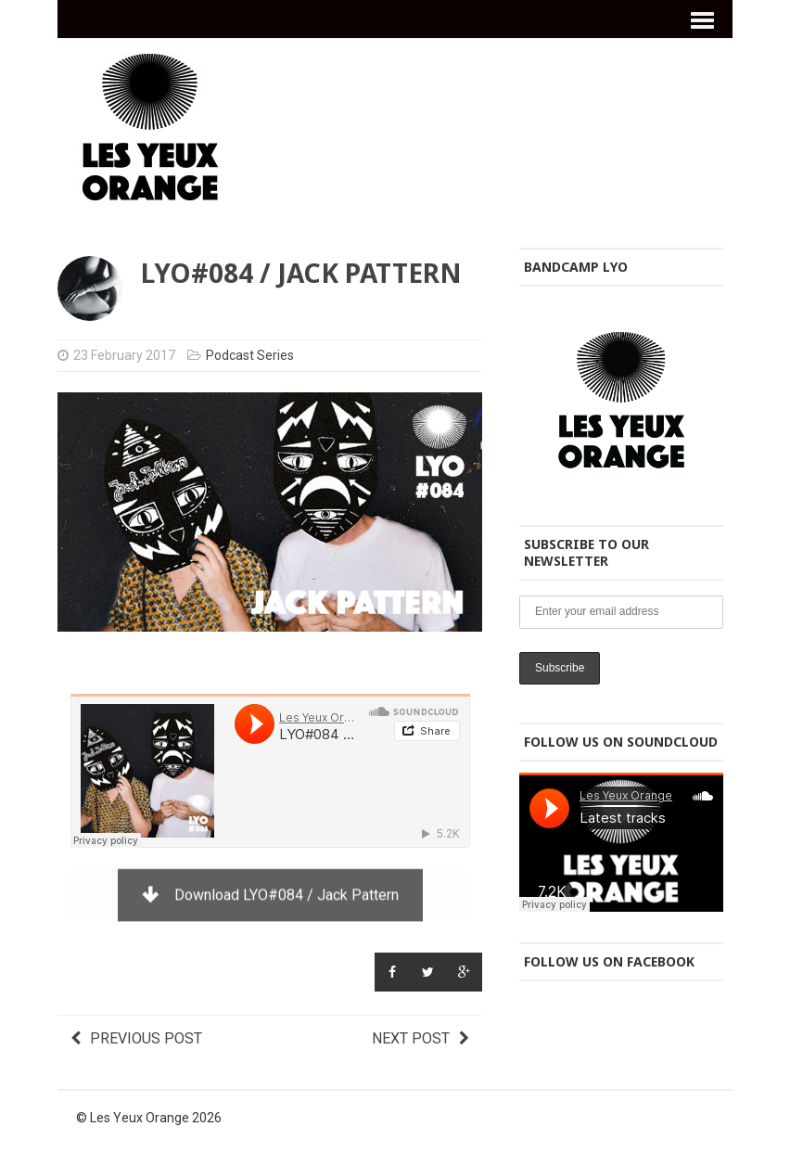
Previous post (136, 1038)
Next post (420, 1038)
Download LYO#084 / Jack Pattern (270, 893)
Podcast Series (250, 355)
